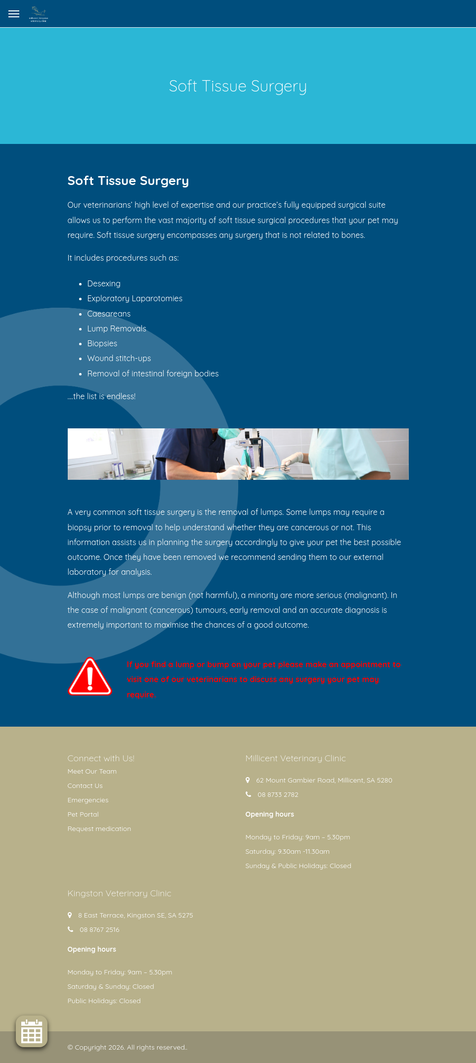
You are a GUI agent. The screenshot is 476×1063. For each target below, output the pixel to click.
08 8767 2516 (99, 929)
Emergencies (88, 799)
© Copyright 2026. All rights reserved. (127, 1047)
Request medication (99, 828)
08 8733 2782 (278, 794)
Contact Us (85, 785)
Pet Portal (83, 814)
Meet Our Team (92, 771)
